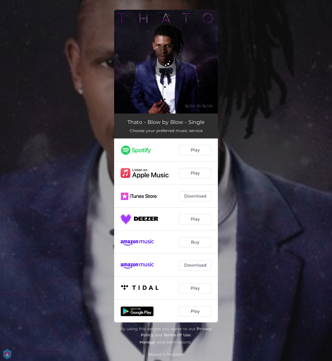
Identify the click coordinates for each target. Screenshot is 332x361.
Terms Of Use (177, 334)
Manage (147, 342)
